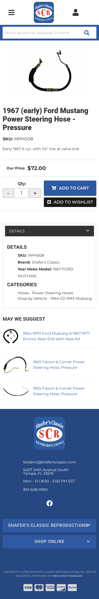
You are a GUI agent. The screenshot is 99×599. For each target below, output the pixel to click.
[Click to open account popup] (75, 12)
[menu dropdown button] (11, 12)
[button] (49, 33)
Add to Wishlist (73, 202)
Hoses (23, 293)
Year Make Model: (35, 269)
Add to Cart (74, 188)
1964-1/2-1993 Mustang (71, 298)
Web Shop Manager (67, 576)
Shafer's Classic (46, 262)
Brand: (24, 262)
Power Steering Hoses (52, 293)
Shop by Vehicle (32, 298)
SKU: (8, 138)
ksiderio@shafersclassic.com (49, 462)
